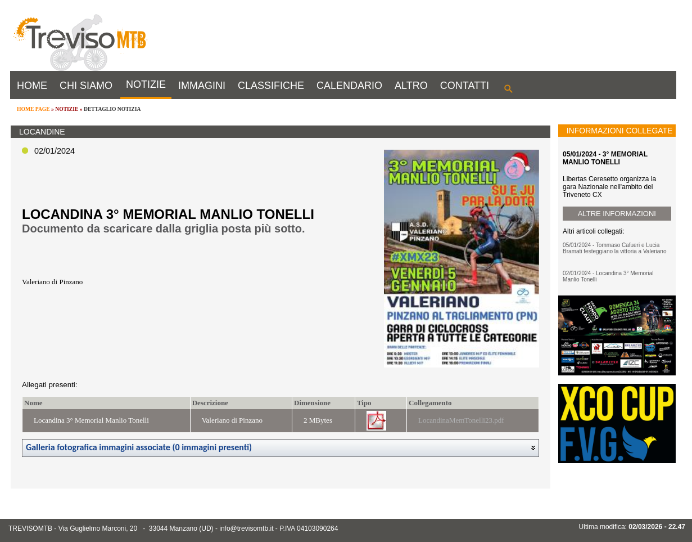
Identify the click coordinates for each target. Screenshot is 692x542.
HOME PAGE (33, 109)
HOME (32, 85)
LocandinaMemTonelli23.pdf (461, 420)
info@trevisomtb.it (246, 528)
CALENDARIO (349, 85)
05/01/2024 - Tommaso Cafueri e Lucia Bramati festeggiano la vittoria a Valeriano (614, 248)
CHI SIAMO (86, 85)
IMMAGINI (201, 85)
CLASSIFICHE (271, 85)
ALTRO (411, 85)
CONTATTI (464, 85)
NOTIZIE (146, 84)
